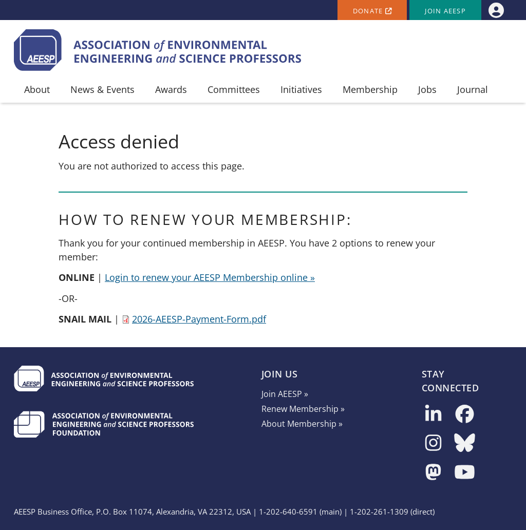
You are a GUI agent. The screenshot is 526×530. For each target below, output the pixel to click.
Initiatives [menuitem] (301, 89)
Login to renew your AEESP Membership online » (210, 277)
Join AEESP (445, 11)
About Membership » (302, 423)
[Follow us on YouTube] (464, 473)
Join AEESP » (284, 394)
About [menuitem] (37, 89)
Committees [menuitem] (234, 89)
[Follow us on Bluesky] (464, 443)
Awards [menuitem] (171, 89)
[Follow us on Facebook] (464, 415)
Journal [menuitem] (472, 89)
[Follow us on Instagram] (433, 443)
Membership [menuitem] (370, 89)
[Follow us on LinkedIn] (433, 415)
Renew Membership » (303, 408)
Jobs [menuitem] (427, 89)
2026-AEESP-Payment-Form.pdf (199, 319)
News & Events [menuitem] (102, 89)
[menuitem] (496, 10)
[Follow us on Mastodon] (433, 473)
